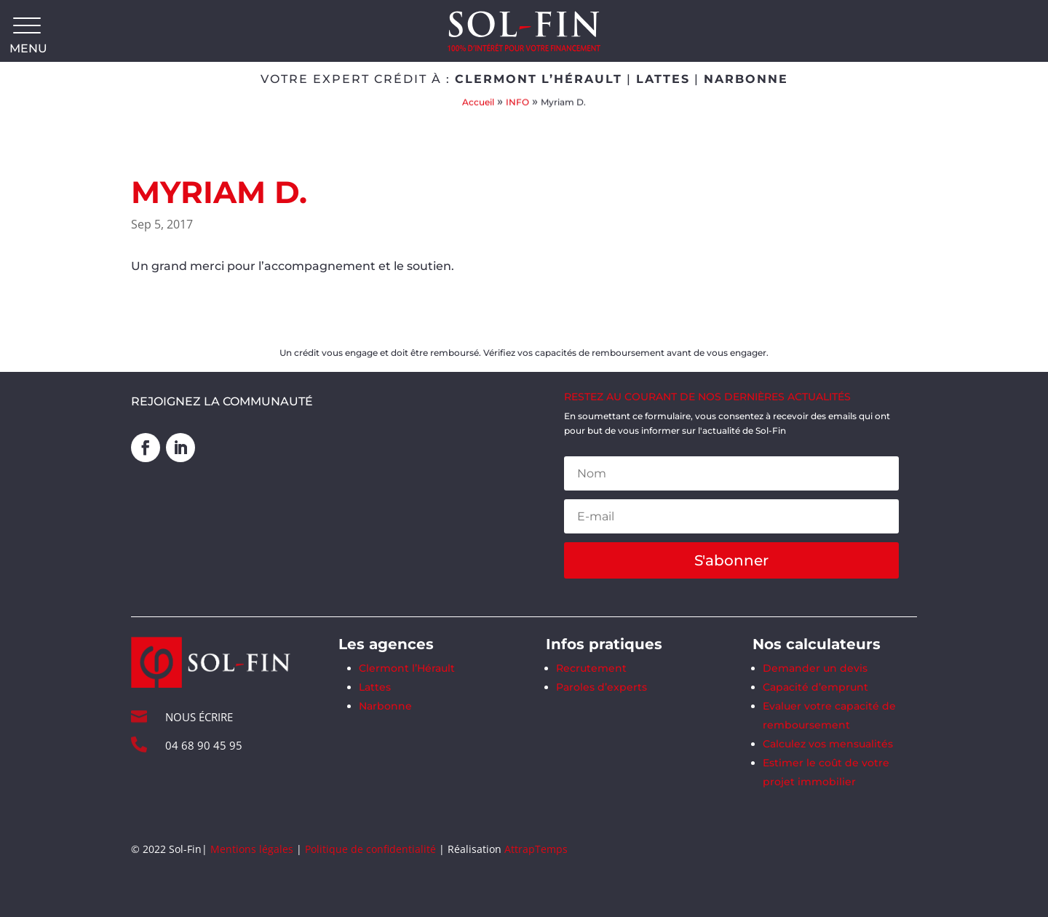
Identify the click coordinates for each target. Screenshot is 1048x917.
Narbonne (385, 705)
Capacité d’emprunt (815, 687)
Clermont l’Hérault (407, 668)
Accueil (478, 101)
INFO (517, 101)
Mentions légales (251, 849)
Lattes (375, 687)
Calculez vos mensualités (828, 743)
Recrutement (591, 668)
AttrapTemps (536, 849)
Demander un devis (815, 668)
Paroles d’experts (601, 687)
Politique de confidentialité (370, 849)
